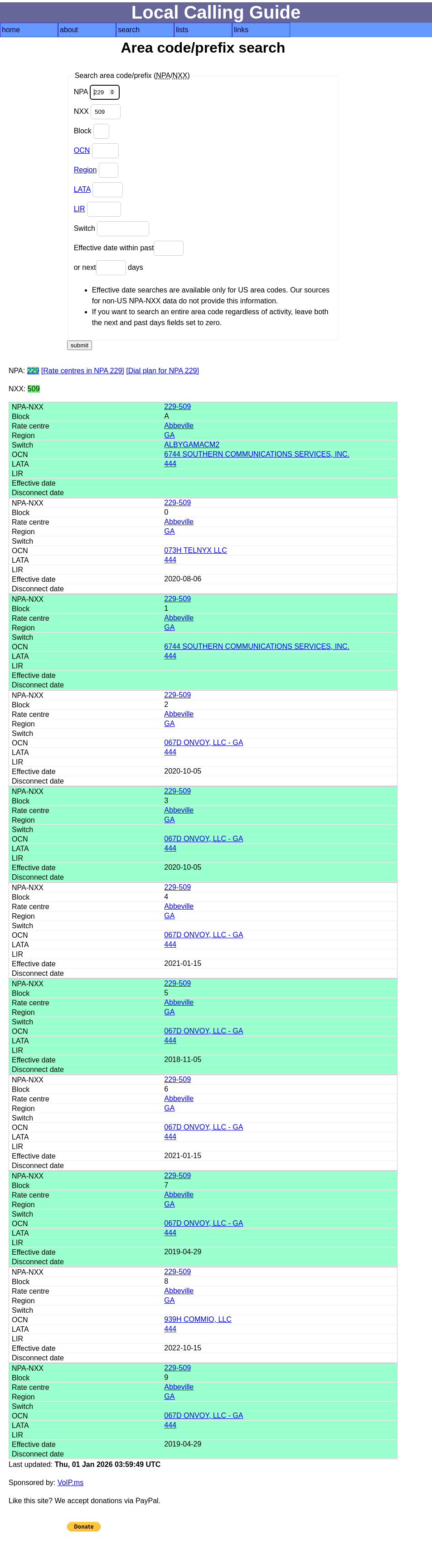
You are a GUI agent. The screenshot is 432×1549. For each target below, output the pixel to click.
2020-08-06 (182, 579)
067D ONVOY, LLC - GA (203, 742)
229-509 (177, 406)
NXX (97, 111)
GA (169, 435)
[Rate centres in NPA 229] (82, 371)
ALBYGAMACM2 (191, 444)
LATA (82, 189)
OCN (82, 150)
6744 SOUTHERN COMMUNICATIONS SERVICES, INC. (256, 454)
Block (92, 131)
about (69, 30)
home (11, 30)
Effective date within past (129, 248)
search (129, 30)
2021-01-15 (182, 963)
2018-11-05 (182, 1059)
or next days (108, 267)
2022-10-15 (182, 1348)
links (241, 30)
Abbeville (179, 425)
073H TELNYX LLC (195, 550)
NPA (97, 92)
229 (33, 371)
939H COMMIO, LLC (197, 1319)
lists (182, 30)
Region (85, 170)
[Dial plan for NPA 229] (162, 371)
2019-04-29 (182, 1252)
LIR (79, 209)
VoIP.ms (71, 1482)
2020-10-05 (182, 771)
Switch (112, 228)
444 (170, 464)
